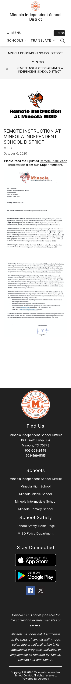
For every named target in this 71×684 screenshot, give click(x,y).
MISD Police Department (35, 533)
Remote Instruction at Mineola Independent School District (40, 70)
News (40, 62)
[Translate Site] (43, 40)
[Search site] (62, 40)
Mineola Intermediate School (35, 501)
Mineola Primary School (35, 509)
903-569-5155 (36, 455)
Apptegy (43, 678)
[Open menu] (14, 32)
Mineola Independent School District (35, 53)
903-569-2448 (35, 450)
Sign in (61, 33)
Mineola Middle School (35, 494)
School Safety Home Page (35, 526)
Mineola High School (35, 486)
